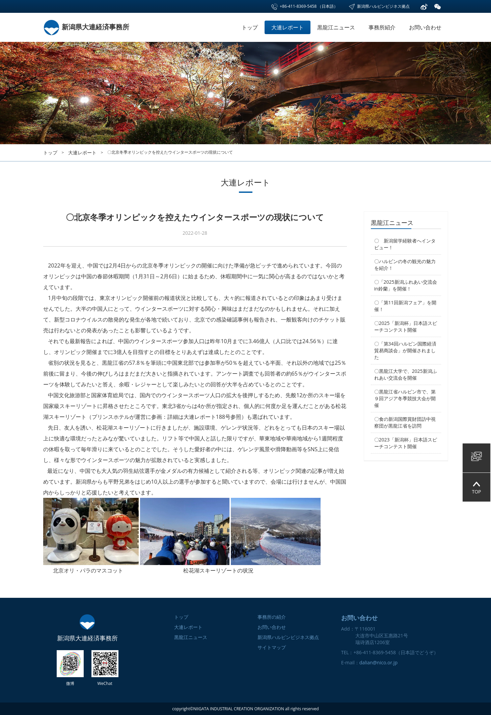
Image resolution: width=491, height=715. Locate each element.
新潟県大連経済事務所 (86, 26)
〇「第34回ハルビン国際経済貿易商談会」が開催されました (405, 350)
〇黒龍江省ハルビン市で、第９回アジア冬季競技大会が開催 (405, 398)
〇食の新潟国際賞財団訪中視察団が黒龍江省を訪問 (405, 422)
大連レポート (287, 27)
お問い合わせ (425, 27)
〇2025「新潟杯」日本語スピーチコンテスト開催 (405, 326)
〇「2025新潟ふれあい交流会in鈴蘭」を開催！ (405, 285)
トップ (250, 27)
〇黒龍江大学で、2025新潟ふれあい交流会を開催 (405, 374)
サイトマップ (271, 647)
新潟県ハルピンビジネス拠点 (379, 6)
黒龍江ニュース (336, 27)
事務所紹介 (382, 27)
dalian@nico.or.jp (378, 662)
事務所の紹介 (271, 617)
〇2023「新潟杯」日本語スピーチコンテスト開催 (405, 443)
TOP (476, 487)
